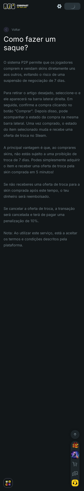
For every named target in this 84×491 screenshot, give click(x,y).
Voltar (12, 29)
